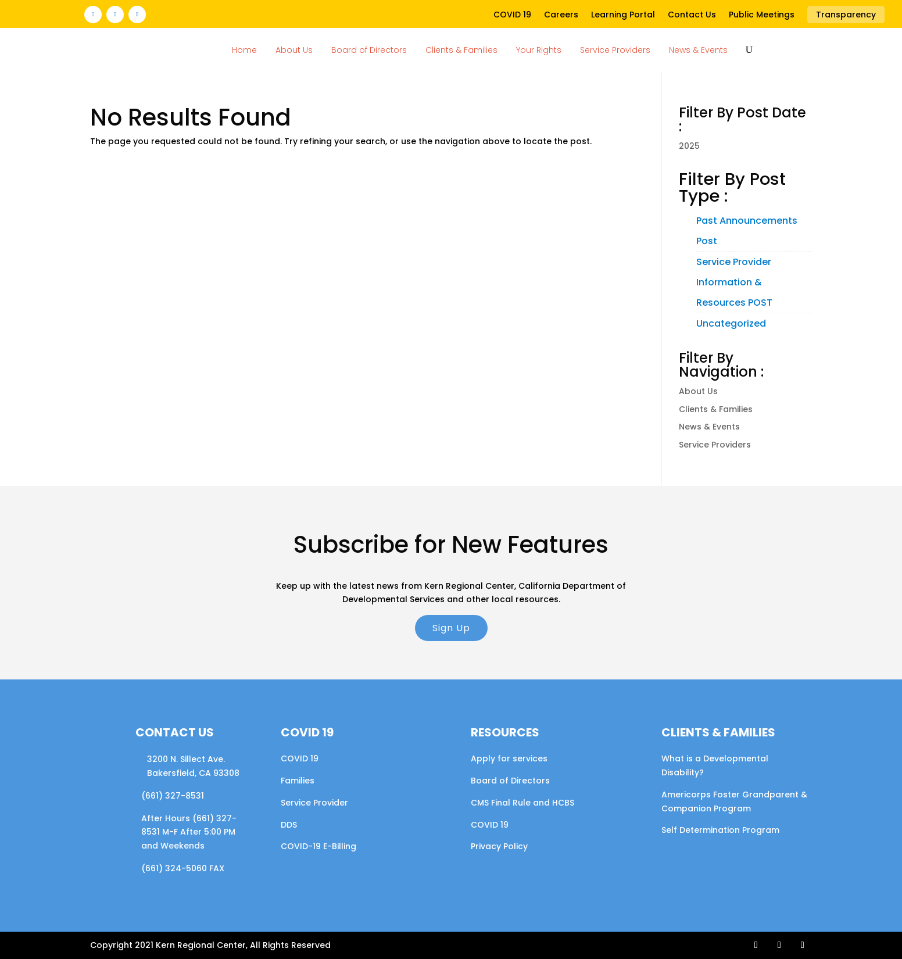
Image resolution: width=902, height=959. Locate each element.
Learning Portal (623, 15)
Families (297, 780)
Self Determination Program (720, 830)
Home (244, 50)
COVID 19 (512, 15)
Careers (561, 15)
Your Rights (538, 50)
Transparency (846, 14)
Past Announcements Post (746, 231)
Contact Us (692, 15)
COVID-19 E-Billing (318, 846)
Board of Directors (369, 50)
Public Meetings (761, 15)
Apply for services (509, 758)
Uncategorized (731, 323)
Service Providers (615, 50)
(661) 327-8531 (172, 795)
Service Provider (314, 802)
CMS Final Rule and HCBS (522, 802)
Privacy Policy (499, 846)
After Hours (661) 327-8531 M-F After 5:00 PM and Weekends (189, 832)
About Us (294, 50)
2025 (689, 146)
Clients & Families (461, 50)
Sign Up (451, 628)
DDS (289, 825)
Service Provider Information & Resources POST (734, 282)
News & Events (698, 50)
